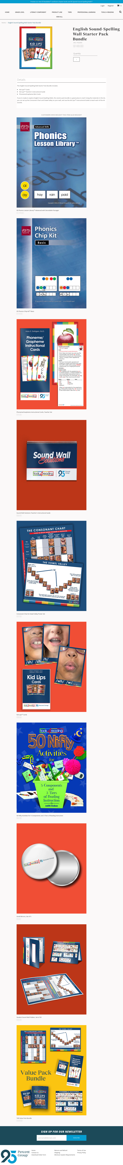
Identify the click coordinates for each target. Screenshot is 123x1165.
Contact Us (35, 1153)
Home (7, 12)
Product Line (57, 12)
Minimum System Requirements (64, 1155)
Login (103, 6)
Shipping (57, 1153)
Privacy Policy (81, 1153)
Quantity (77, 53)
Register (111, 6)
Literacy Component (38, 12)
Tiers (70, 12)
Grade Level (19, 12)
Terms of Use (81, 1150)
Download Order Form (39, 1155)
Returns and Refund (60, 1150)
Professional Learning (87, 12)
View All (59, 17)
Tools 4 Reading (107, 12)
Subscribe (76, 1138)
